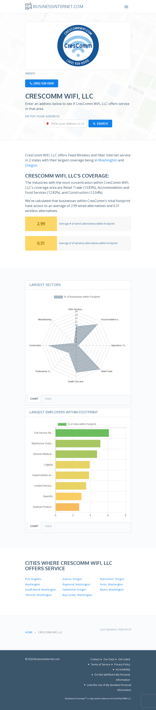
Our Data (108, 658)
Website (30, 74)
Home (28, 631)
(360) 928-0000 (43, 83)
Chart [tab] (34, 398)
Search (102, 124)
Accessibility (123, 668)
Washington (107, 160)
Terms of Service (100, 663)
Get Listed (124, 658)
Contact (94, 658)
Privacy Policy (122, 663)
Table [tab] (48, 398)
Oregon (31, 165)
